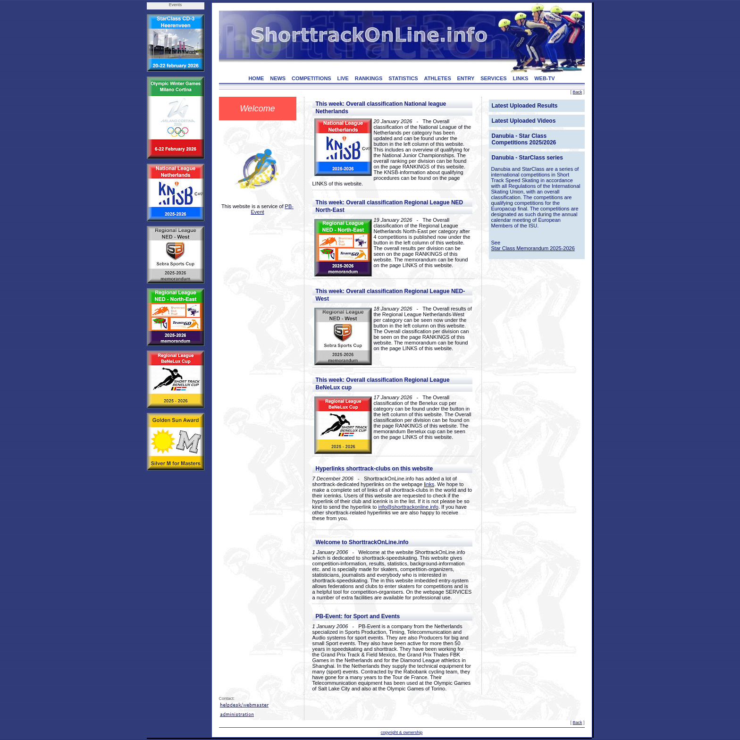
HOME (256, 78)
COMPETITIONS (311, 78)
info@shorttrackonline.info (408, 507)
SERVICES (493, 78)
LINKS (520, 78)
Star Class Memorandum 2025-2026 (533, 248)
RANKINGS (369, 78)
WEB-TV (544, 78)
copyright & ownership (402, 732)
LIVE (342, 78)
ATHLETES (437, 78)
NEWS (278, 78)
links (429, 484)
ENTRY (466, 78)
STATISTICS (403, 78)
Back (577, 92)
